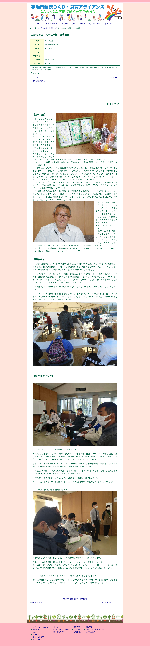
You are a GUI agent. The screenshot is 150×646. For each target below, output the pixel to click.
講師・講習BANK (58, 632)
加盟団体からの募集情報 (61, 629)
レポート (56, 637)
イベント (56, 634)
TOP (37, 24)
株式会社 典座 (106, 602)
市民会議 (89, 627)
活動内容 (39, 28)
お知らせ (56, 627)
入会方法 (65, 24)
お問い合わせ (109, 24)
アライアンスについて (50, 24)
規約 (73, 24)
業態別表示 (54, 28)
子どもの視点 (90, 632)
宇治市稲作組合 (36, 602)
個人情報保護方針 (95, 24)
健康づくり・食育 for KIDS (95, 629)
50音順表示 (46, 28)
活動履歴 (82, 24)
